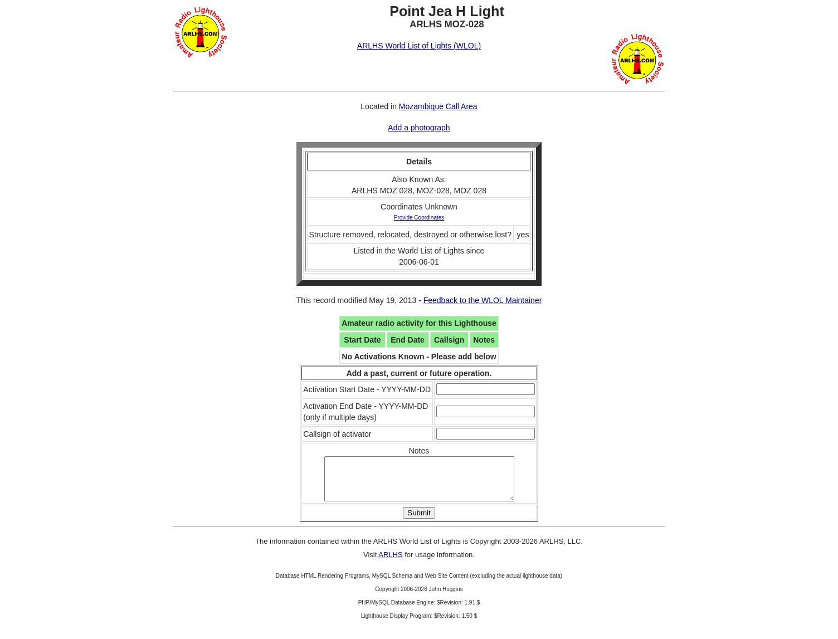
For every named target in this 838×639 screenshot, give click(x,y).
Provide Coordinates (419, 217)
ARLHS (390, 563)
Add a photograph (419, 127)
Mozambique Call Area (438, 106)
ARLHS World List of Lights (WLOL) (419, 45)
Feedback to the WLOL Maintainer (482, 300)
